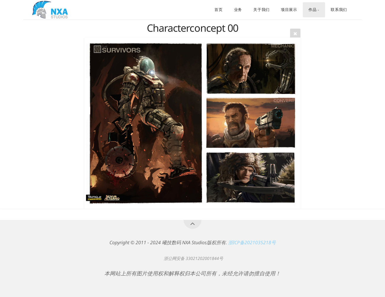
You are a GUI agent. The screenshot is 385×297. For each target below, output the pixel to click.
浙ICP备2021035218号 (252, 242)
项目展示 (289, 9)
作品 (312, 9)
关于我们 (261, 9)
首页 (218, 9)
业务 (238, 9)
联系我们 (339, 9)
